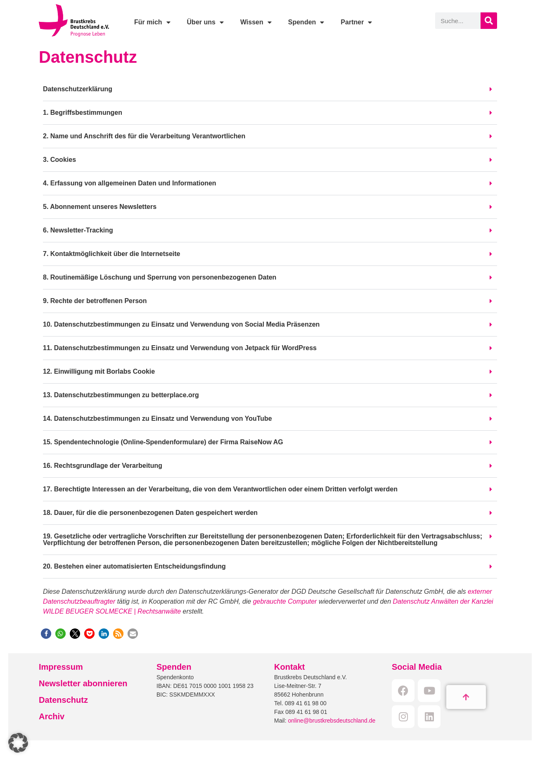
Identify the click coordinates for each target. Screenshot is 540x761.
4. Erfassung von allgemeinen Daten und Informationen (129, 183)
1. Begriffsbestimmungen (82, 112)
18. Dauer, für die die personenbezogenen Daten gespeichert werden (150, 512)
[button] (270, 89)
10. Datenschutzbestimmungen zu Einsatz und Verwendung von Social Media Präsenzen (181, 324)
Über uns (205, 22)
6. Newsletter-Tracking (78, 230)
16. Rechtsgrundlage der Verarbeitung (102, 465)
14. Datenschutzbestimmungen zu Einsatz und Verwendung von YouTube (157, 418)
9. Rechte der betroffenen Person (95, 300)
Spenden (306, 22)
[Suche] (489, 20)
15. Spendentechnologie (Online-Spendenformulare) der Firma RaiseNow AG (163, 442)
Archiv (51, 716)
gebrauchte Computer (285, 601)
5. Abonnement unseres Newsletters (99, 206)
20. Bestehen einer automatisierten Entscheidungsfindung (134, 566)
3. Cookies (59, 159)
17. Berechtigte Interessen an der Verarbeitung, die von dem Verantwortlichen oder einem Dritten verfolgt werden (220, 489)
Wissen (256, 22)
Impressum (61, 666)
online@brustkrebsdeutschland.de (331, 720)
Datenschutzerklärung (77, 88)
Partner (356, 22)
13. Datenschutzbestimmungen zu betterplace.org (121, 394)
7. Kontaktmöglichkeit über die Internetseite (111, 253)
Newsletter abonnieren (83, 683)
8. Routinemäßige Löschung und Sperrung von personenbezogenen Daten (159, 277)
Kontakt (289, 666)
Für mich (152, 22)
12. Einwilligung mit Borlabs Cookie (99, 371)
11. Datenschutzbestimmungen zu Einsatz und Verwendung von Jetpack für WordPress (180, 347)
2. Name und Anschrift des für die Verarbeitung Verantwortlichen (144, 136)
